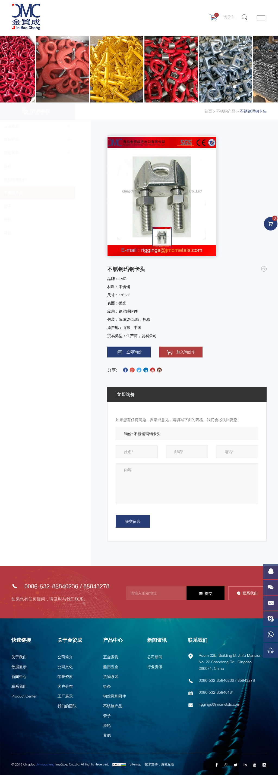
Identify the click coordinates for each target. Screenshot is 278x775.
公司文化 (65, 666)
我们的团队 (67, 706)
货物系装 (27, 153)
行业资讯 (154, 666)
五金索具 (27, 126)
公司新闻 (154, 657)
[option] (162, 196)
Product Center (23, 696)
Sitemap (135, 764)
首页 (208, 111)
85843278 (96, 586)
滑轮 (23, 219)
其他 (23, 233)
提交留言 (132, 521)
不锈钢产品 (225, 111)
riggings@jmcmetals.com (219, 704)
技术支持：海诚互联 (159, 764)
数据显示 (19, 666)
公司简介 (65, 657)
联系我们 (250, 593)
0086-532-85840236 (51, 586)
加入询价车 (185, 352)
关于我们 (19, 657)
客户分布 (65, 686)
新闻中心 (19, 676)
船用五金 (27, 139)
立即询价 (134, 352)
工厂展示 (65, 696)
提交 (208, 593)
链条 (23, 166)
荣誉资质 (65, 676)
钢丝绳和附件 (31, 179)
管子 (23, 206)
